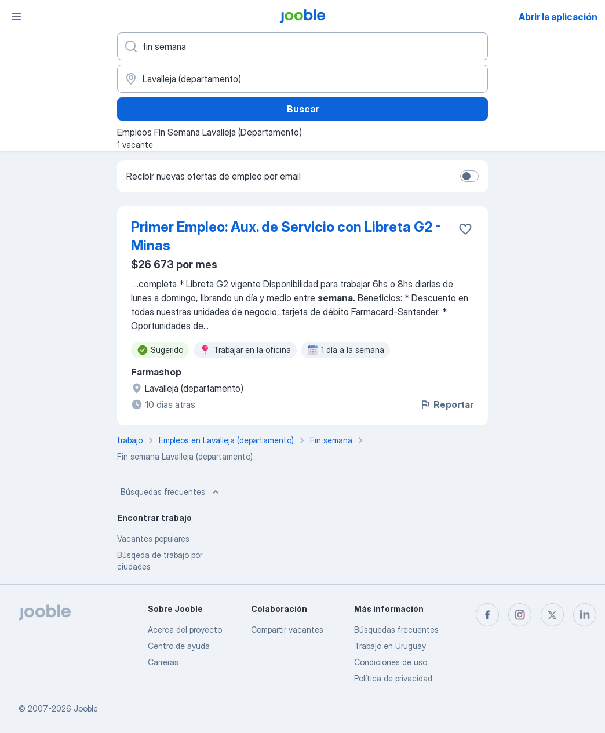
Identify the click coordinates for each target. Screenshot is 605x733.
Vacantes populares (153, 539)
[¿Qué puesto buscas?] (302, 46)
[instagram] (519, 614)
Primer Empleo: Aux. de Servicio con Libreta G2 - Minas (286, 236)
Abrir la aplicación (558, 17)
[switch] (469, 176)
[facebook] (487, 614)
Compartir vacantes (287, 629)
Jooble (86, 708)
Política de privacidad (393, 678)
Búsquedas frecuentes (171, 492)
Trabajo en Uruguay (390, 646)
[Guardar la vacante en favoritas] (465, 229)
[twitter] (552, 614)
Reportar (446, 404)
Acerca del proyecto (185, 629)
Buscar (303, 109)
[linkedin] (584, 614)
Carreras (163, 662)
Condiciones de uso (390, 662)
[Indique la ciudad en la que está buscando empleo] (302, 79)
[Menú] (16, 16)
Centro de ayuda (179, 646)
